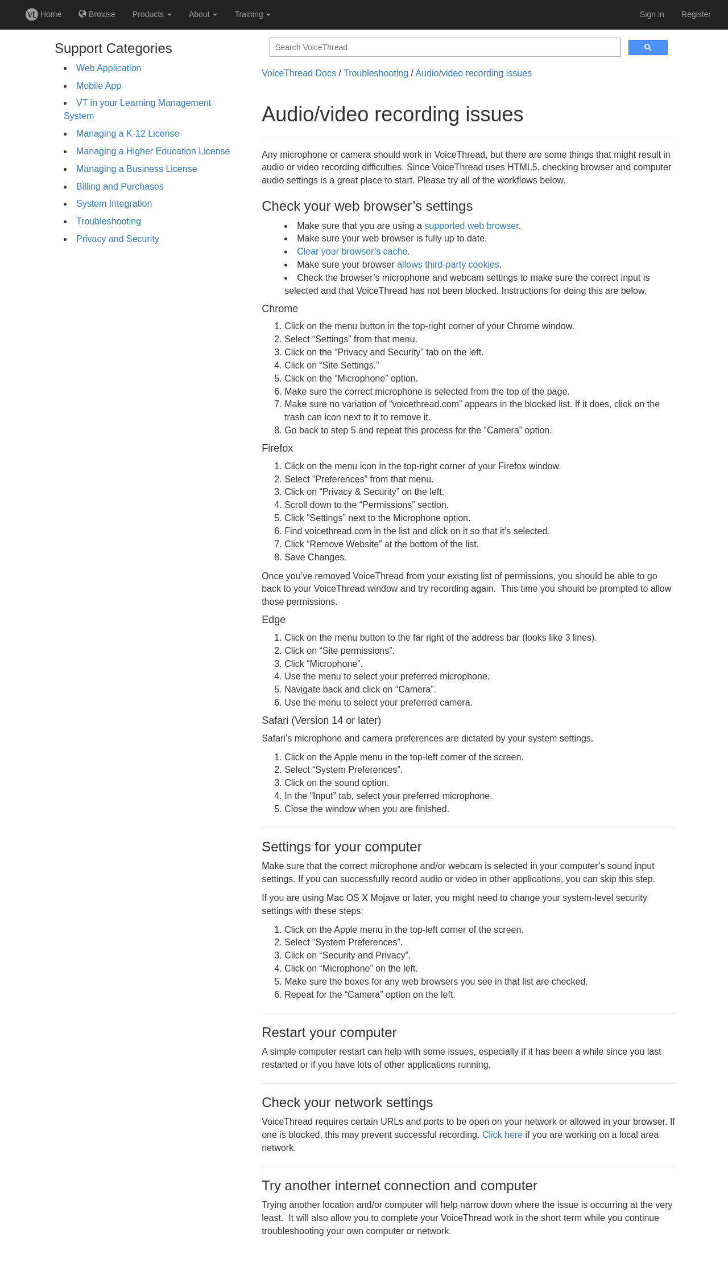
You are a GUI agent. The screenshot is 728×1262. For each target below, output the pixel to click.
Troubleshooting (108, 221)
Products (152, 14)
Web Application (108, 68)
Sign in (652, 14)
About (203, 14)
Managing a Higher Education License (153, 151)
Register (696, 14)
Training (252, 14)
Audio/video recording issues (474, 73)
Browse (96, 14)
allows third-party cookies (448, 264)
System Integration (114, 203)
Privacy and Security (117, 239)
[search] (444, 47)
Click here (502, 1135)
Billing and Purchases (120, 186)
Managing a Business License (136, 169)
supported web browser (471, 226)
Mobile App (98, 86)
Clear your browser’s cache (352, 251)
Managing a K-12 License (127, 133)
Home (43, 14)
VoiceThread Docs (299, 73)
